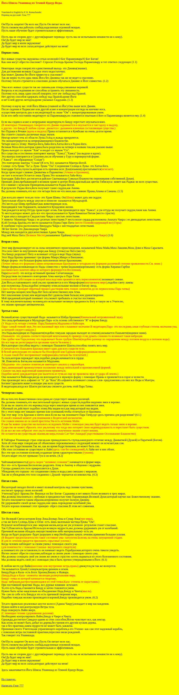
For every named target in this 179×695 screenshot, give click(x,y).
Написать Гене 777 (12, 685)
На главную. (8, 679)
